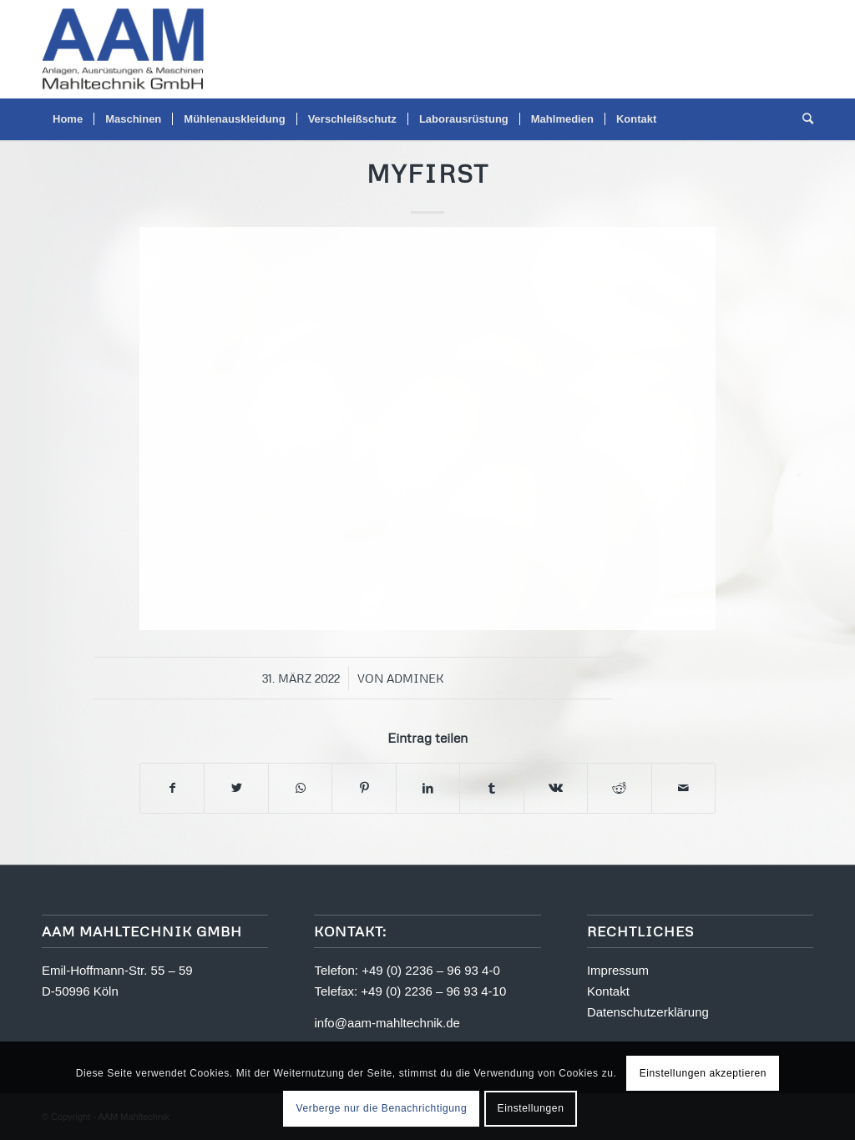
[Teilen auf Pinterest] (363, 788)
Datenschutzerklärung (648, 1012)
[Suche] (802, 119)
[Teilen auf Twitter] (236, 788)
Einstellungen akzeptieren (703, 1073)
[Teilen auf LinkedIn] (428, 788)
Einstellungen (531, 1108)
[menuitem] (68, 119)
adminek (415, 678)
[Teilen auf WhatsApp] (300, 788)
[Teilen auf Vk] (555, 788)
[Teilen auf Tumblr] (491, 788)
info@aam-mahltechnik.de (386, 1023)
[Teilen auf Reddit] (619, 788)
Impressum (618, 970)
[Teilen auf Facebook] (172, 788)
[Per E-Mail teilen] (684, 788)
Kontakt (608, 991)
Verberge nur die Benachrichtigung (382, 1108)
